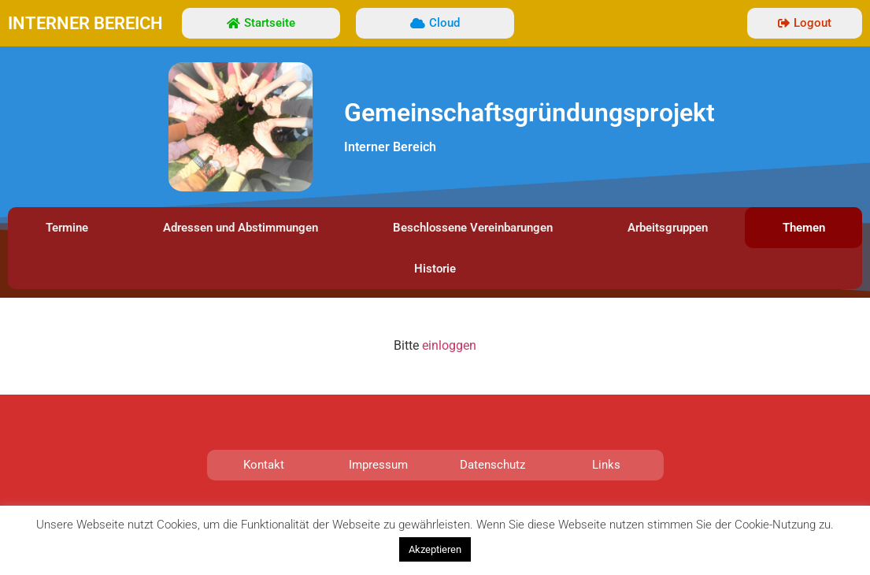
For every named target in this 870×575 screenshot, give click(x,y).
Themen (804, 228)
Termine (67, 228)
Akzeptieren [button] (435, 549)
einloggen (449, 345)
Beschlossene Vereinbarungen (473, 228)
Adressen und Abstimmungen (240, 228)
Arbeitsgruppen (668, 228)
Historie (435, 269)
